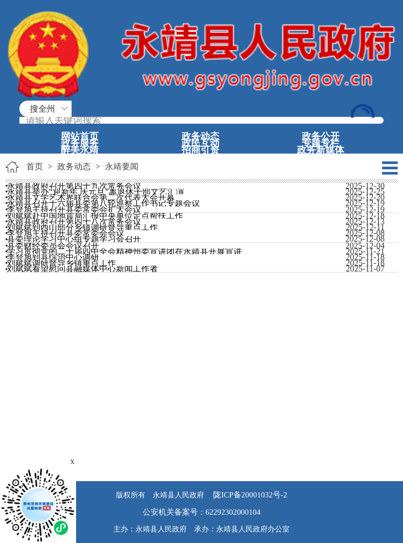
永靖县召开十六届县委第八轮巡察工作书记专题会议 (103, 203)
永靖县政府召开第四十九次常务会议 (74, 186)
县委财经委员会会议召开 (53, 245)
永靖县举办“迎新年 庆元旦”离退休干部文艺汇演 (95, 191)
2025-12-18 (365, 216)
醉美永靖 (80, 150)
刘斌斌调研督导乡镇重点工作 (61, 263)
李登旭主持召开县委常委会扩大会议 (74, 209)
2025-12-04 (365, 245)
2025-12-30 (365, 186)
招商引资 (200, 150)
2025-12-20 (365, 197)
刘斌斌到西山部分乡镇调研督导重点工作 (82, 227)
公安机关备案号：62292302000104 (202, 512)
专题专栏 (321, 143)
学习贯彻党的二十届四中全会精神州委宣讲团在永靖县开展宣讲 (124, 251)
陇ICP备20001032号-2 (249, 495)
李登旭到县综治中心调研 (53, 257)
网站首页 (80, 136)
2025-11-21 (365, 251)
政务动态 (200, 136)
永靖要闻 (122, 166)
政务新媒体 (320, 150)
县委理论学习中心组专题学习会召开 (74, 239)
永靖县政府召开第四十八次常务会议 (74, 221)
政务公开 (321, 136)
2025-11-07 (365, 269)
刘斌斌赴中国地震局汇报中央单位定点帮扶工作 (95, 216)
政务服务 (80, 143)
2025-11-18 (365, 257)
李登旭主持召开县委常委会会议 (65, 233)
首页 (34, 166)
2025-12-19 (365, 203)
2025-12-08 (365, 233)
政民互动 (200, 143)
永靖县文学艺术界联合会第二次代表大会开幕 (91, 197)
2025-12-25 (365, 191)
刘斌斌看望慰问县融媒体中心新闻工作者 (82, 269)
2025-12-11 (365, 227)
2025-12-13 (365, 221)
